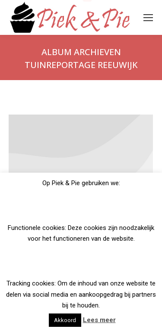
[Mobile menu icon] (148, 17)
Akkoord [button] (65, 320)
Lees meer (99, 320)
